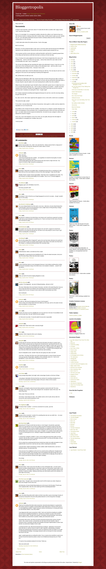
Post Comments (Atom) (27, 554)
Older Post (62, 551)
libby (20, 262)
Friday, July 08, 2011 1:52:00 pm (26, 148)
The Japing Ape (74, 357)
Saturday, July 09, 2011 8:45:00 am (27, 400)
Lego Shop (73, 433)
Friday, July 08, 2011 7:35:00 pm (26, 257)
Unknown (21, 152)
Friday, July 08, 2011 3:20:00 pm (26, 189)
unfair (49, 136)
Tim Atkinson (22, 182)
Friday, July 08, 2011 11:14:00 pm (26, 360)
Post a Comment (21, 548)
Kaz (71, 393)
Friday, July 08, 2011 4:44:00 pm (26, 211)
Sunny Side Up (74, 378)
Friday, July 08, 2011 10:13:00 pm (26, 327)
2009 (72, 126)
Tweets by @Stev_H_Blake (75, 315)
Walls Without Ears (75, 53)
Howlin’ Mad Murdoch (77, 91)
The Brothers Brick (75, 431)
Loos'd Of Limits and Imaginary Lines (79, 364)
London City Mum (75, 362)
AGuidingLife (22, 238)
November (74, 73)
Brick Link (73, 420)
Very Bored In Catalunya (76, 383)
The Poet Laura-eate (24, 479)
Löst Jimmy (22, 373)
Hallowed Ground (76, 97)
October (74, 75)
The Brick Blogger (75, 417)
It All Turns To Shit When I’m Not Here (80, 89)
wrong (56, 136)
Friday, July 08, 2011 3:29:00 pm (26, 199)
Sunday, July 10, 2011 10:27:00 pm (27, 460)
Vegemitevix (73, 381)
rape (38, 136)
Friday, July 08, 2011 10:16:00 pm (26, 336)
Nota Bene (21, 143)
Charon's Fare (74, 46)
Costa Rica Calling (75, 344)
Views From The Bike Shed (77, 384)
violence (52, 136)
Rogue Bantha (74, 443)
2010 (72, 124)
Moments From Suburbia (76, 367)
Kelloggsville (73, 358)
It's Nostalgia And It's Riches (77, 355)
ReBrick (72, 440)
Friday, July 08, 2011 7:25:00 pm (26, 233)
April (73, 115)
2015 (72, 61)
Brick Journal (73, 419)
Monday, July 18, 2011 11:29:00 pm (27, 488)
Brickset (72, 426)
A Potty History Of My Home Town (63, 19)
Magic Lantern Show (75, 365)
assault (20, 136)
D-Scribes (73, 346)
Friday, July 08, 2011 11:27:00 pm (26, 368)
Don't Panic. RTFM (75, 348)
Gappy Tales (73, 351)
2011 (72, 69)
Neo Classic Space (75, 436)
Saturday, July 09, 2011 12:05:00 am (27, 381)
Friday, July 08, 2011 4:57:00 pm (26, 222)
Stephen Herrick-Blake (83, 306)
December (74, 71)
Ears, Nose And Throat (77, 95)
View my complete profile (82, 31)
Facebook (73, 49)
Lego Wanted (76, 19)
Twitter (72, 51)
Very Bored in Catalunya (25, 204)
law (36, 136)
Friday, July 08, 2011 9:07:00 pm (26, 294)
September (74, 77)
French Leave (74, 350)
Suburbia (21, 323)
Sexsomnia (74, 105)
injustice (33, 136)
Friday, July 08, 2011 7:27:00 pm (26, 245)
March (73, 117)
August (73, 79)
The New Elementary (75, 438)
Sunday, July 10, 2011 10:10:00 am (27, 408)
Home (15, 19)
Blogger (80, 562)
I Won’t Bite (74, 109)
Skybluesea (73, 376)
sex (44, 136)
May (73, 113)
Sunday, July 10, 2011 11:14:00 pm (27, 474)
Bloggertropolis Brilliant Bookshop (27, 19)
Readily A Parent (74, 374)
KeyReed (21, 364)
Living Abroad (74, 360)
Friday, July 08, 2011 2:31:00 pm (26, 164)
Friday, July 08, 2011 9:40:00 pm (26, 319)
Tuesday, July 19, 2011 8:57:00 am (27, 498)
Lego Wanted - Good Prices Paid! (78, 450)
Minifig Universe (74, 434)
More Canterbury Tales (76, 369)
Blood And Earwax (76, 107)
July (73, 81)
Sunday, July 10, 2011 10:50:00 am (27, 418)
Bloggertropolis (29, 7)
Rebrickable (73, 441)
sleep (46, 136)
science (41, 136)
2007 (72, 130)
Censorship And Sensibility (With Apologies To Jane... (79, 84)
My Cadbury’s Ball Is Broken (78, 103)
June (73, 111)
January (74, 121)
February (74, 119)
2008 (72, 128)
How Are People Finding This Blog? (45, 19)
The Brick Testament (75, 427)
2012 (72, 67)
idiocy (30, 136)
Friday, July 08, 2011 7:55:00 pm (26, 277)
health (27, 136)
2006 (72, 132)
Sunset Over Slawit (75, 379)
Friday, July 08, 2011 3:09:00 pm (26, 178)
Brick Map (73, 422)
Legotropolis (73, 48)
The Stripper (74, 93)
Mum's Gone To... (75, 370)
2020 (72, 59)
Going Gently (74, 353)
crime (24, 136)
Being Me (21, 340)
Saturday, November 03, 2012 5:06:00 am (28, 545)
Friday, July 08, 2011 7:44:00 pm (26, 269)
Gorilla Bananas (23, 226)
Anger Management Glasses (36, 13)
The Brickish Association (76, 415)
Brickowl (72, 424)
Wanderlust (73, 386)
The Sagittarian (22, 404)
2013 (72, 65)
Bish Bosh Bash (23, 423)
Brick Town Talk (74, 429)
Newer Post (18, 551)
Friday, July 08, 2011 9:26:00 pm (26, 306)
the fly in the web (23, 282)
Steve (21, 134)
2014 (72, 63)
